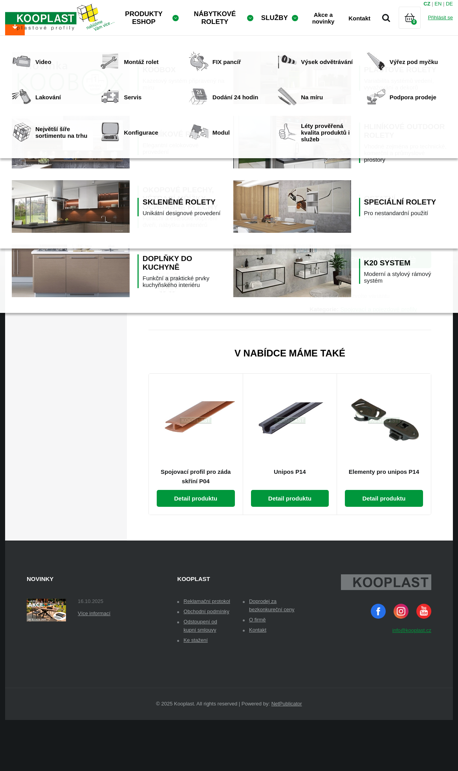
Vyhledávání (386, 17)
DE (449, 4)
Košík (416, 27)
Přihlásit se (440, 17)
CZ (426, 4)
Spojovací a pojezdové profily (378, 360)
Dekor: (319, 175)
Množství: (323, 211)
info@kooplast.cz (411, 681)
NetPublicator (286, 755)
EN (438, 4)
